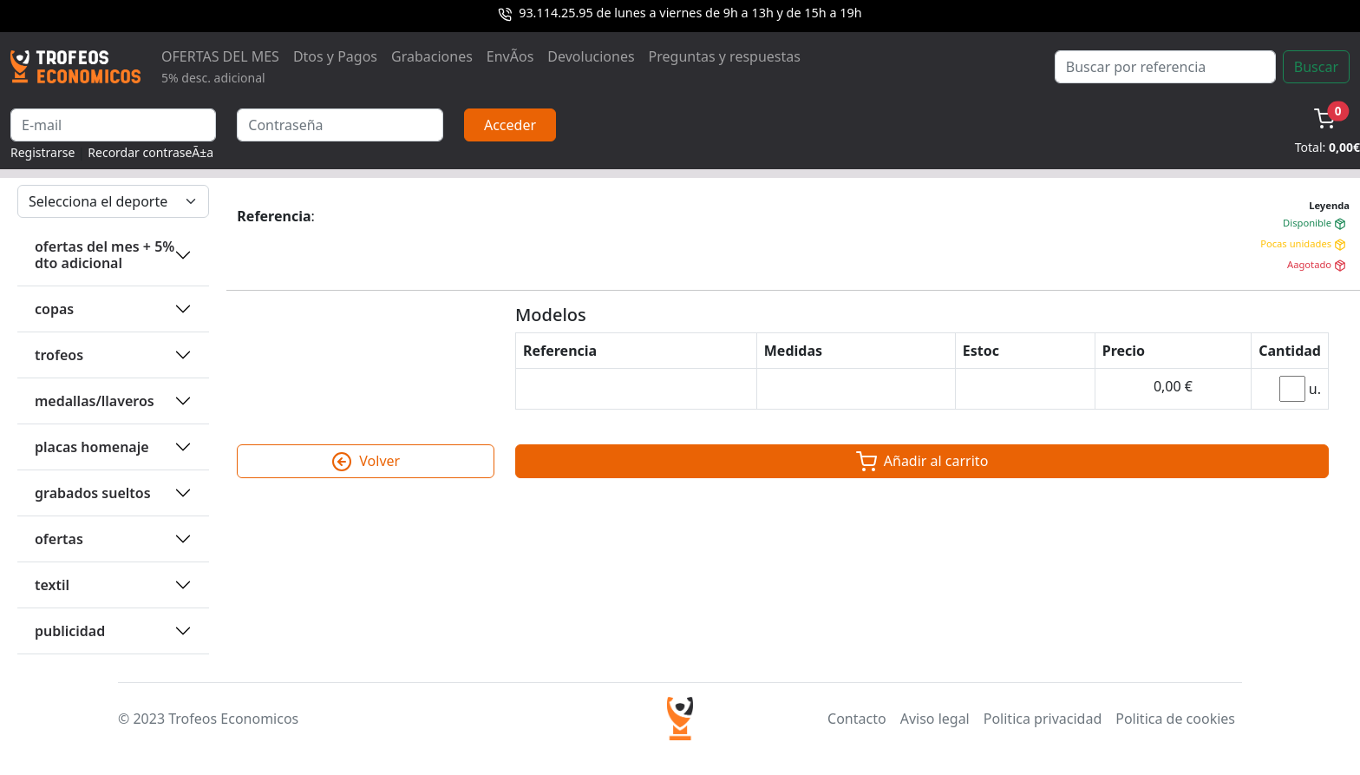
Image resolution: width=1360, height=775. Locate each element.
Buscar (1316, 66)
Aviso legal (935, 718)
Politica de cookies (1175, 718)
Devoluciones (590, 56)
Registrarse (42, 152)
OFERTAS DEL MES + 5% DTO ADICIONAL (104, 255)
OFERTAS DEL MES (220, 66)
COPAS (54, 309)
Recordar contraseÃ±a (150, 152)
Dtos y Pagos (335, 56)
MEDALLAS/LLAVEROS (94, 400)
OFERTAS (59, 538)
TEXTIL (52, 584)
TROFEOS (59, 355)
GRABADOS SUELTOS (93, 492)
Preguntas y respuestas (725, 56)
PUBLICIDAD (70, 630)
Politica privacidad (1043, 718)
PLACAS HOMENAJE (92, 446)
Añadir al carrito (922, 461)
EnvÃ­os (510, 56)
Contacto (856, 718)
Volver (365, 461)
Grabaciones (432, 56)
